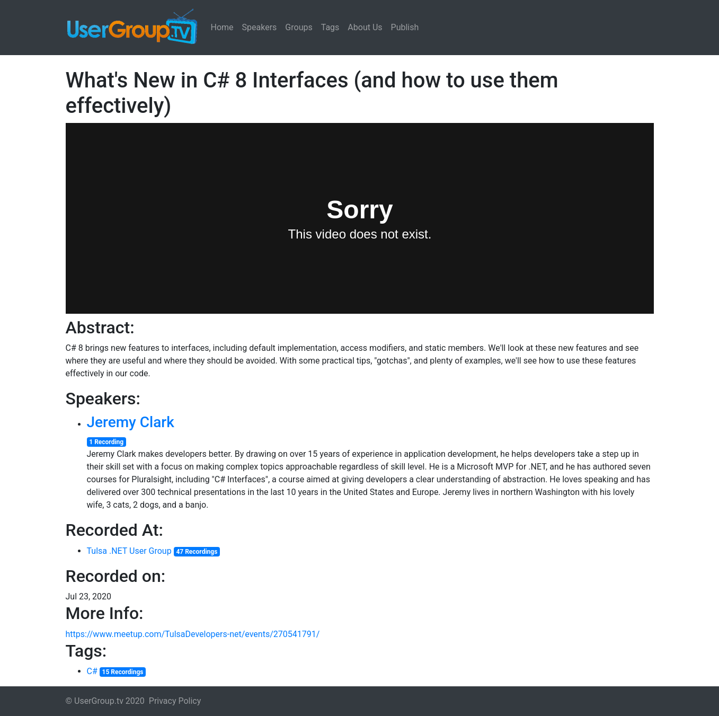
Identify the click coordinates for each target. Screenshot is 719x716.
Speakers (259, 27)
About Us (365, 27)
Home (222, 27)
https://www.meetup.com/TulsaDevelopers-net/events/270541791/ (193, 634)
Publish (405, 27)
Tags (330, 27)
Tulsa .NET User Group (129, 551)
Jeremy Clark (130, 422)
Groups (298, 27)
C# (92, 671)
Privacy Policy (175, 701)
